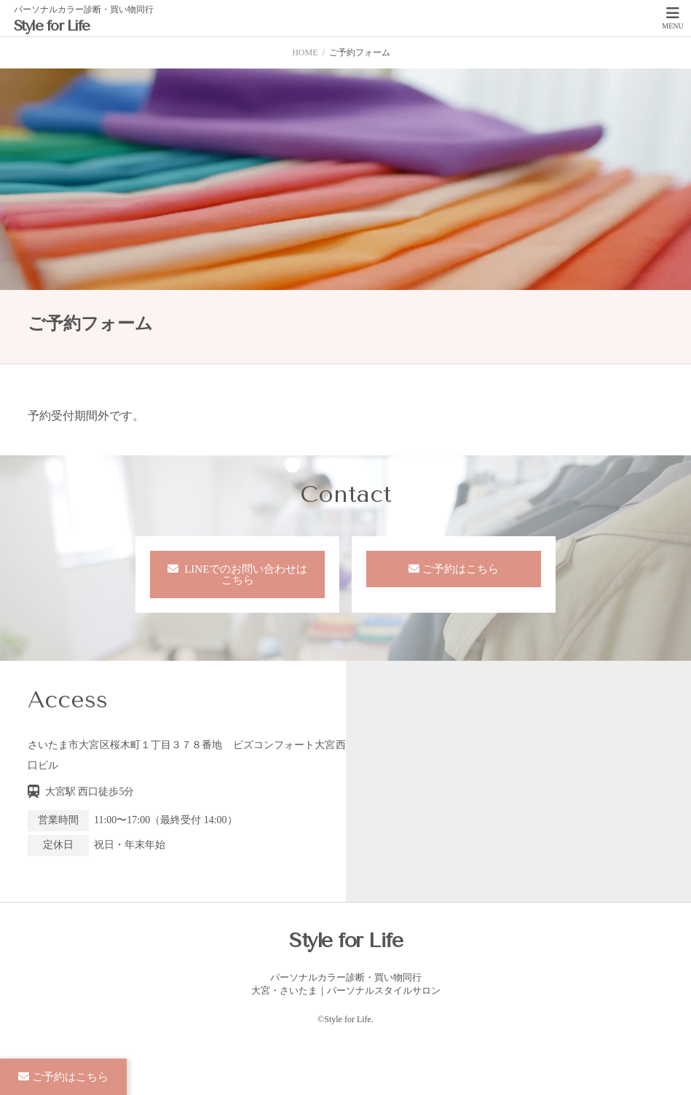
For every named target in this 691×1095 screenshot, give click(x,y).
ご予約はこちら (460, 569)
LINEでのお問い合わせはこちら (244, 574)
